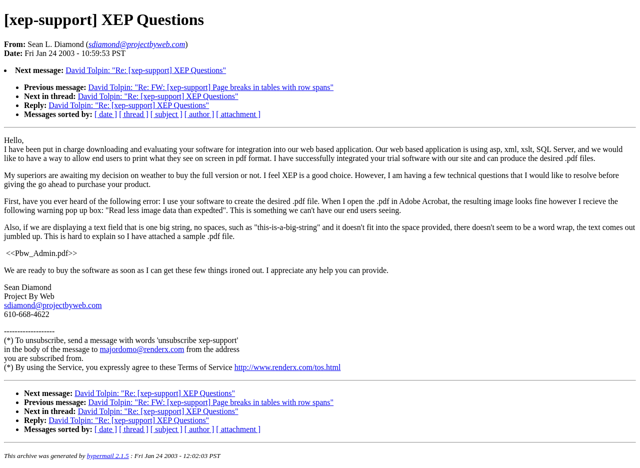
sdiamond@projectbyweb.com (53, 305)
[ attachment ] (238, 114)
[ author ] (199, 114)
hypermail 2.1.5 (108, 456)
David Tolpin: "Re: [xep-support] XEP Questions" (146, 70)
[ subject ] (166, 114)
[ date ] (105, 114)
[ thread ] (133, 114)
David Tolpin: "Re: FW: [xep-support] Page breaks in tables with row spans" (211, 87)
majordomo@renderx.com (142, 349)
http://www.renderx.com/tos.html (287, 367)
